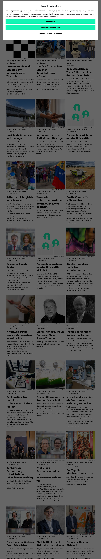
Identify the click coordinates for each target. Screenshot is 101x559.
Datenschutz (49, 33)
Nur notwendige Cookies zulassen (50, 27)
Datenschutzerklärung (50, 14)
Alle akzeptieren (50, 21)
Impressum (42, 33)
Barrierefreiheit (58, 33)
